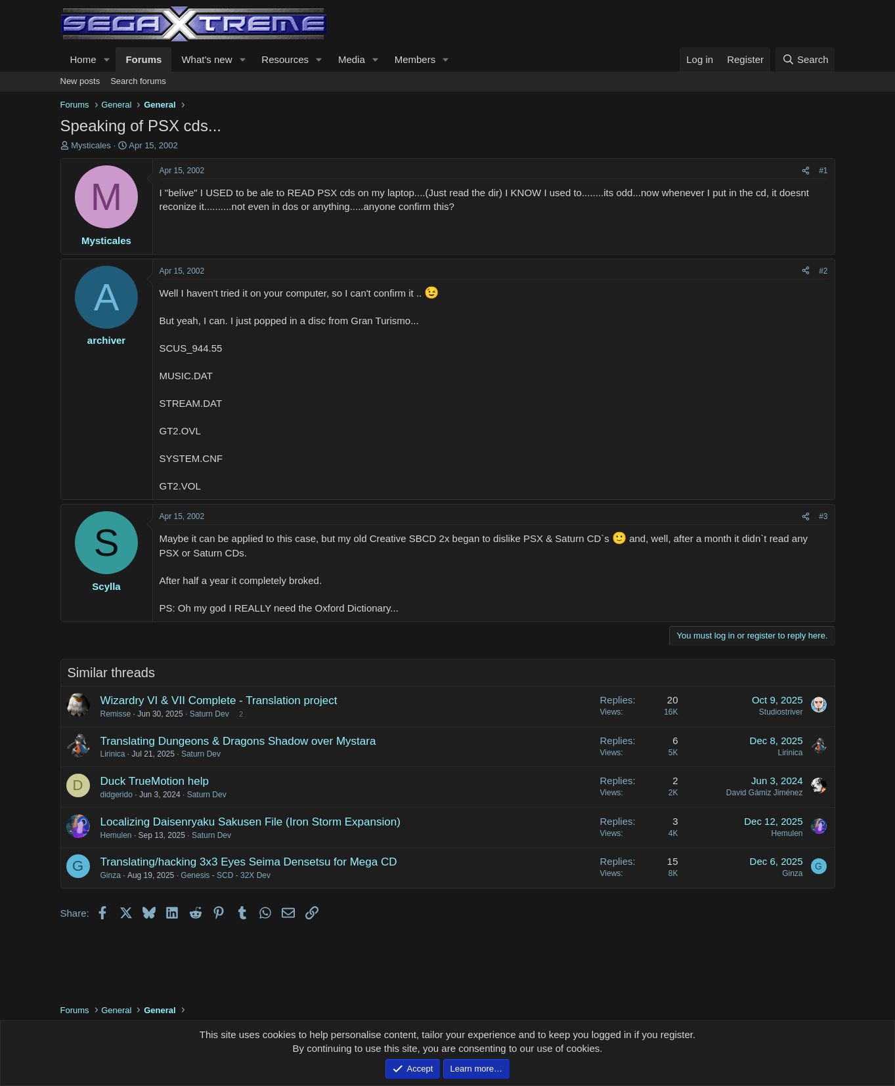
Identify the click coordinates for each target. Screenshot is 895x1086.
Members (415, 59)
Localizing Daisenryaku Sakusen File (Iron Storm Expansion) (250, 822)
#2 (823, 271)
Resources (285, 59)
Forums (143, 59)
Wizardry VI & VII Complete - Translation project (219, 700)
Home (83, 59)
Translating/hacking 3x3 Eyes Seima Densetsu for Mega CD (248, 862)
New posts (80, 81)
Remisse (115, 714)
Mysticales (91, 145)
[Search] (805, 59)
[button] (106, 59)
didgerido (116, 794)
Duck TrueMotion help (154, 781)
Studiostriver (781, 712)
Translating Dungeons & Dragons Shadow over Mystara (238, 741)
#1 (823, 170)
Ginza (110, 875)
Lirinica (112, 754)
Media (351, 59)
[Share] (805, 170)
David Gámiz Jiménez (764, 792)
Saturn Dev (209, 714)
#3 (823, 516)
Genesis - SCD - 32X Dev (226, 875)
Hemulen (116, 835)
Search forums (138, 81)
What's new (206, 59)
